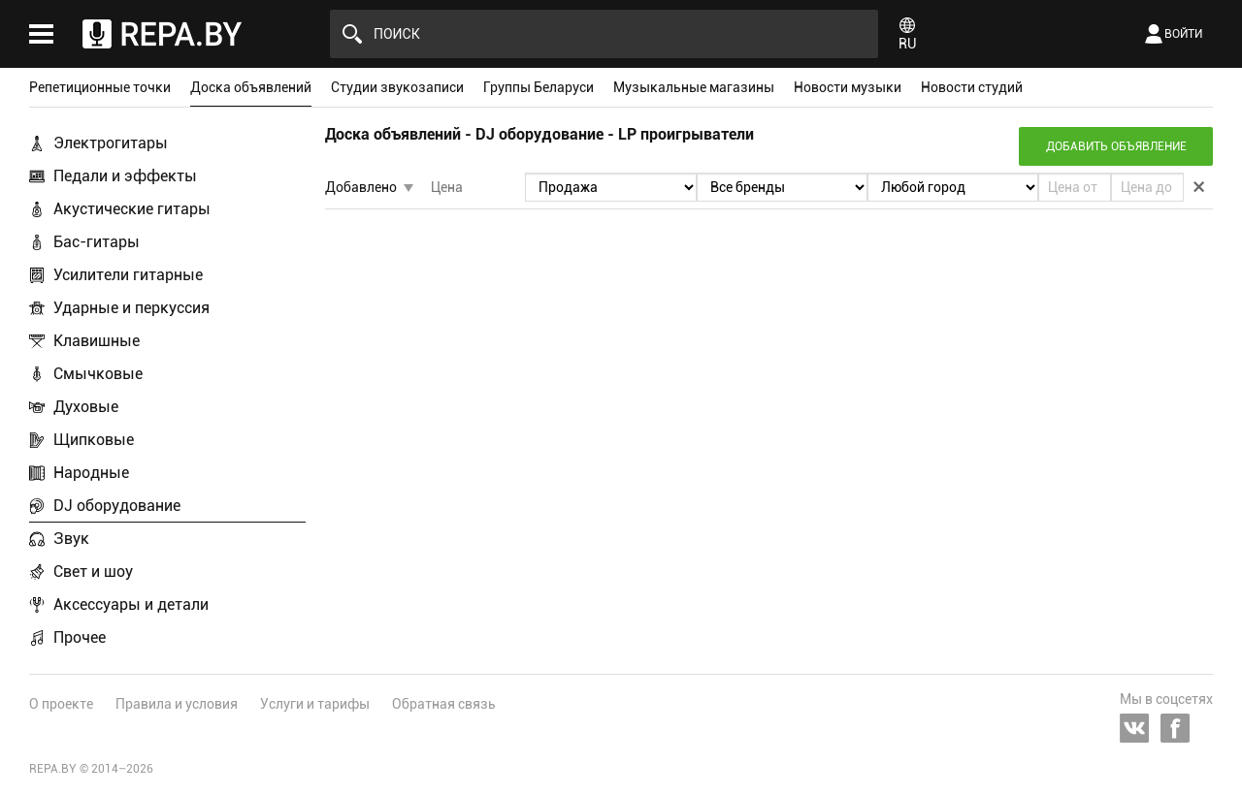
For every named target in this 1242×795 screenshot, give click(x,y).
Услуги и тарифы (315, 704)
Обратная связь (444, 704)
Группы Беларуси (538, 87)
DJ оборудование (116, 505)
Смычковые (98, 374)
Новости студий (972, 87)
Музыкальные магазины (693, 87)
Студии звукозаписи (397, 87)
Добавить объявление (1116, 146)
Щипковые (93, 439)
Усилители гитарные (128, 275)
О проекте (61, 704)
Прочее (79, 637)
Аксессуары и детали (131, 604)
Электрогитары (110, 143)
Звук (71, 538)
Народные (91, 472)
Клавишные (96, 341)
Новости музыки (847, 87)
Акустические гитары (132, 209)
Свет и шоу (93, 571)
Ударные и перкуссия (131, 308)
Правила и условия (176, 704)
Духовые (85, 407)
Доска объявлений (250, 87)
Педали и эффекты (125, 176)
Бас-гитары (96, 242)
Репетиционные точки (100, 87)
